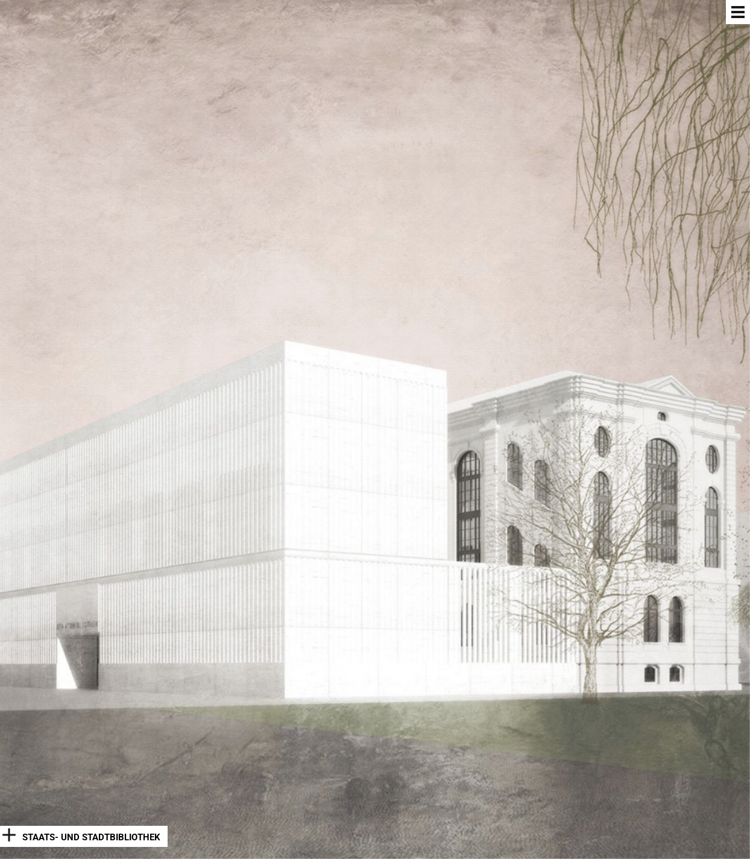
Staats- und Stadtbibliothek (91, 837)
